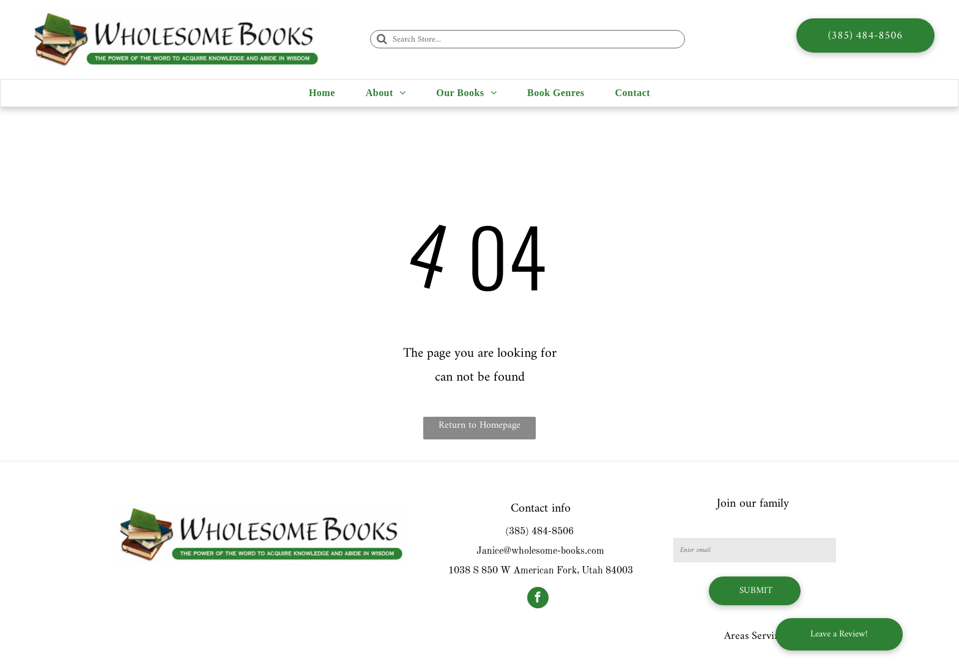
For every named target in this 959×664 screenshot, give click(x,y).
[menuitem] (322, 93)
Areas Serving (754, 636)
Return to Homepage (479, 425)
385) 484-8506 (541, 532)
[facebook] (538, 599)
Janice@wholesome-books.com (540, 551)
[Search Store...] (527, 39)
